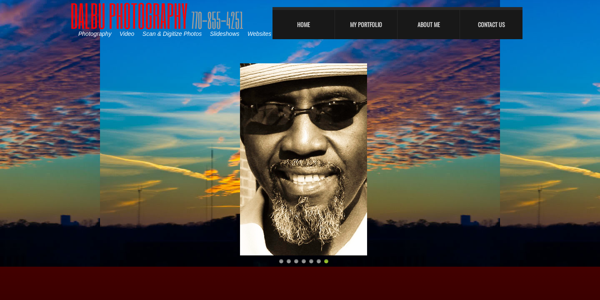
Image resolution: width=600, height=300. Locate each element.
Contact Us (491, 24)
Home (303, 24)
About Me (429, 24)
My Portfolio (366, 24)
